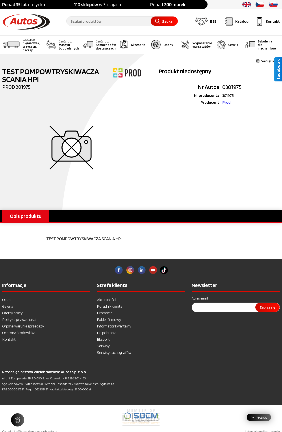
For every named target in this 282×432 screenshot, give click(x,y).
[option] (141, 417)
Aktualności (106, 299)
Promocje (105, 313)
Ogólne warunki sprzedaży (23, 326)
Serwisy (103, 346)
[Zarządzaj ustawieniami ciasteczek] (17, 419)
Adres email (200, 298)
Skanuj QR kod (268, 61)
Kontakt (9, 339)
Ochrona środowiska (18, 332)
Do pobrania (106, 332)
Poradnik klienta (109, 306)
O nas (6, 299)
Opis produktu (25, 216)
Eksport (103, 339)
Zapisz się (267, 307)
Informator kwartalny (114, 326)
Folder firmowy (109, 319)
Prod (226, 102)
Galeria (7, 306)
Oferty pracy (12, 313)
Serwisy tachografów (114, 352)
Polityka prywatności (19, 319)
